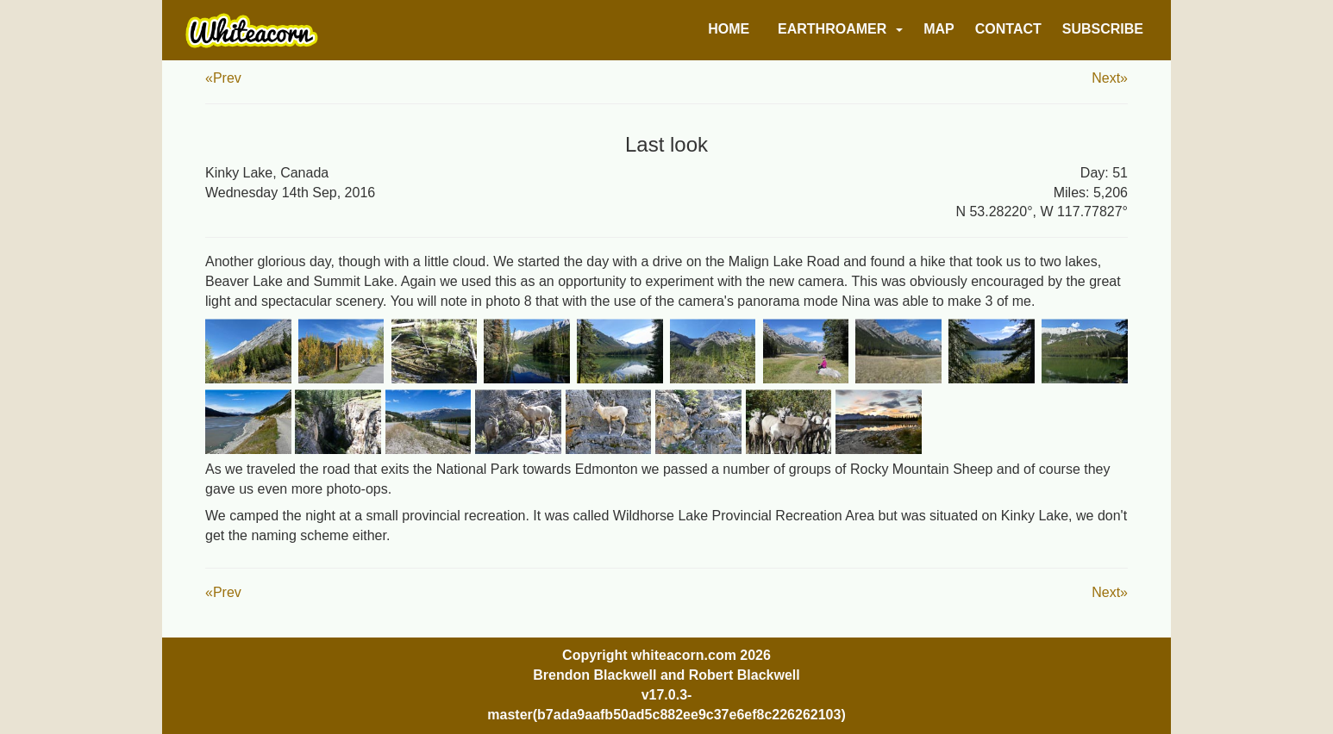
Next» (1110, 78)
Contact (1008, 29)
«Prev (223, 78)
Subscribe (1102, 29)
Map (938, 29)
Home (728, 29)
